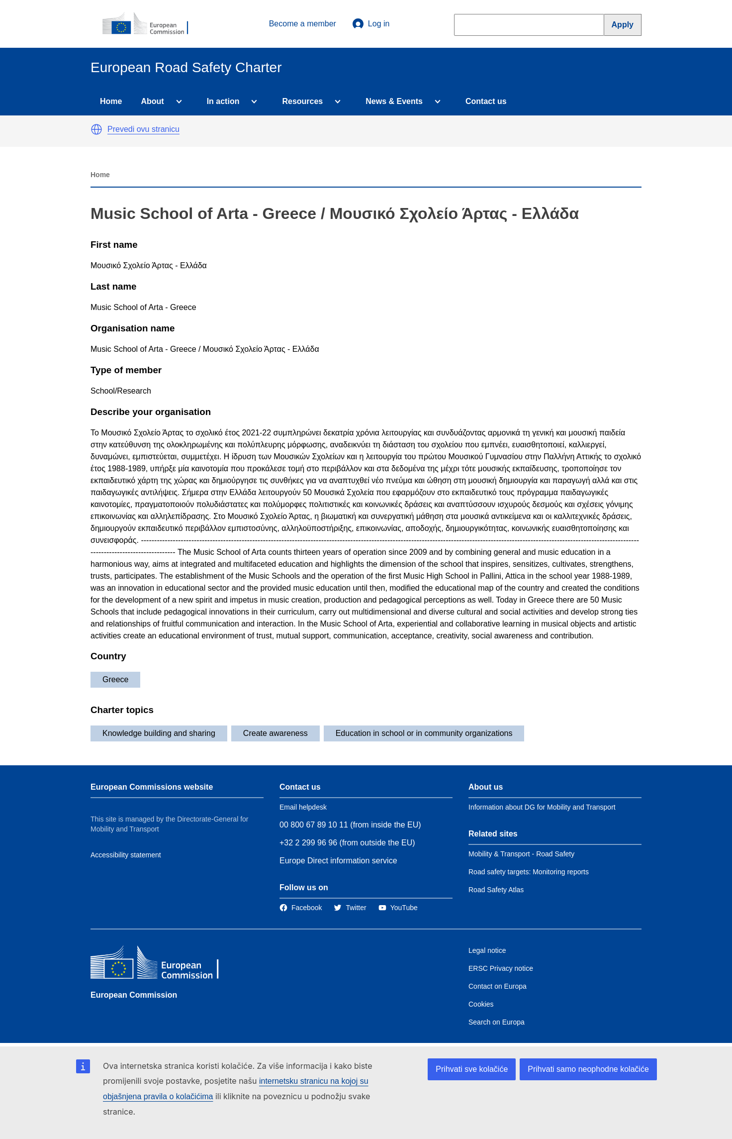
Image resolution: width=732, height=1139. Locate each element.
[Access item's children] (177, 101)
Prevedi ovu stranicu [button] (143, 129)
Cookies (481, 1004)
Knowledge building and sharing (158, 733)
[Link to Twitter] (350, 908)
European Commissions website (152, 787)
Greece (115, 679)
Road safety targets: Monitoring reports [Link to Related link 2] (528, 872)
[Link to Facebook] (300, 908)
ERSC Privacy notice (500, 968)
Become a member (302, 23)
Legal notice (487, 950)
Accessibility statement (126, 855)
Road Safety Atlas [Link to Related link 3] (496, 890)
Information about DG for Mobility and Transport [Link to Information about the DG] (542, 807)
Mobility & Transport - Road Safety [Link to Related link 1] (521, 854)
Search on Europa (496, 1022)
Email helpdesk (303, 807)
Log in (371, 24)
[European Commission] (151, 24)
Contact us (486, 101)
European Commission (134, 995)
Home (111, 101)
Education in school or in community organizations (424, 733)
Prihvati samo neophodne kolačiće (588, 1069)
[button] (96, 129)
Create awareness (275, 733)
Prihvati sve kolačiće (472, 1069)
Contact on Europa (497, 986)
